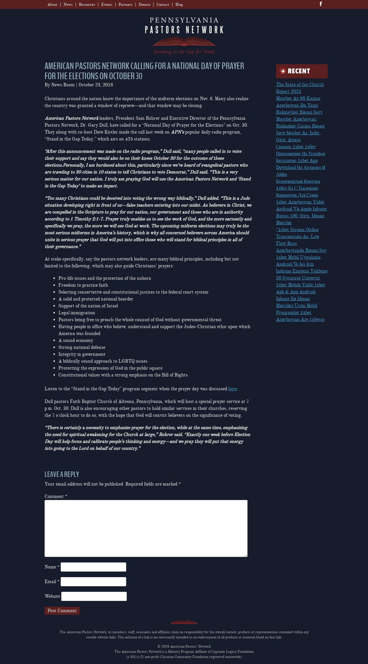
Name (52, 567)
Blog (179, 5)
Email (52, 582)
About (52, 5)
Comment (56, 496)
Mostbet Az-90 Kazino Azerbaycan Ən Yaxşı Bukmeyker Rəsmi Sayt (299, 105)
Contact (162, 5)
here (232, 389)
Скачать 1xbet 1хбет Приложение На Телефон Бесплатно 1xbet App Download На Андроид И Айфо (300, 160)
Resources (87, 5)
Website (52, 596)
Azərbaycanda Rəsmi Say (301, 250)
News (68, 5)
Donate (144, 5)
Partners (125, 5)
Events (106, 5)
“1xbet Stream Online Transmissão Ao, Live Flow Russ (297, 236)
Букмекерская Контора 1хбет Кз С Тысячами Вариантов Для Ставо (298, 188)
